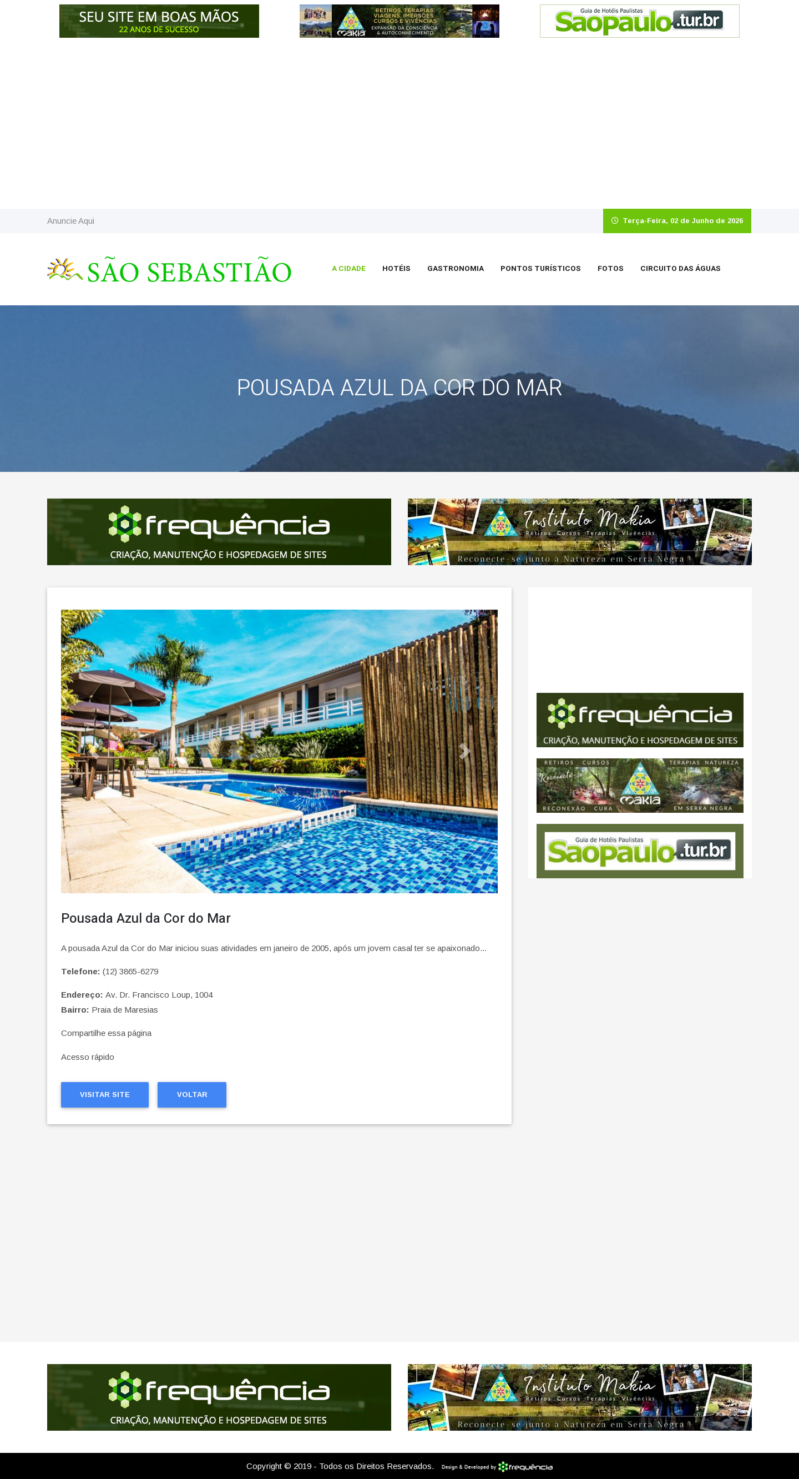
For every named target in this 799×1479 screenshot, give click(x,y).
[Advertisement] (399, 125)
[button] (94, 751)
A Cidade (349, 268)
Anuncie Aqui (70, 220)
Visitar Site (105, 1094)
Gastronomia (455, 268)
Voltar (192, 1094)
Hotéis (396, 268)
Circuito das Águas (680, 268)
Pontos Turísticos (540, 268)
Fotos (611, 268)
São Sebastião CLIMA (640, 640)
